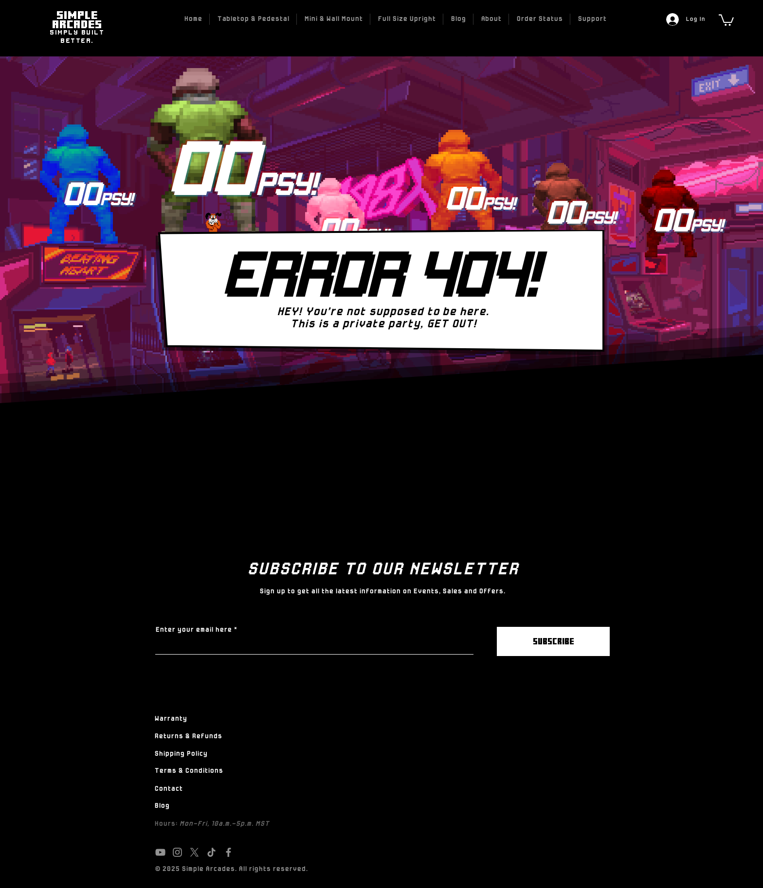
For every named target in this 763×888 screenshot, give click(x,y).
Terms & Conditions (188, 771)
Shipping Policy (180, 754)
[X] (194, 852)
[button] (253, 19)
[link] (726, 19)
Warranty (170, 719)
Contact (168, 789)
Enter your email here (193, 630)
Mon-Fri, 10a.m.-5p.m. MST (224, 824)
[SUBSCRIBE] (553, 641)
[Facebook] (228, 852)
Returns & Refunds (188, 736)
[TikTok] (211, 852)
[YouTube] (160, 852)
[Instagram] (177, 852)
